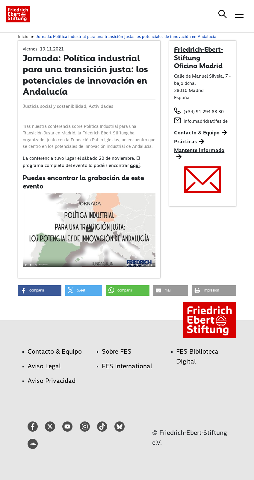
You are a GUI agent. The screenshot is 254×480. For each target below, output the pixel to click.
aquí (135, 165)
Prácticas (185, 141)
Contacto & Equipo (197, 132)
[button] (39, 290)
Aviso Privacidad (51, 381)
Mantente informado (199, 150)
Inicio (23, 36)
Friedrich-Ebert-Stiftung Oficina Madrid (198, 57)
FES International (127, 366)
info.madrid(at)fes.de (206, 121)
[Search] (223, 14)
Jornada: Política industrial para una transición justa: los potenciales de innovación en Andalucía (126, 36)
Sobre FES (116, 351)
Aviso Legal (44, 366)
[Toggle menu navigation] (239, 14)
